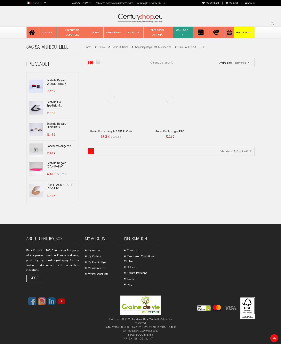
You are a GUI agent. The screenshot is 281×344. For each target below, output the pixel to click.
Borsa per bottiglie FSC (170, 131)
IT (151, 338)
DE (141, 338)
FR (125, 338)
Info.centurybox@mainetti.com (114, 2)
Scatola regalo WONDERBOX (56, 81)
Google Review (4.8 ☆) (152, 3)
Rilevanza (242, 62)
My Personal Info (98, 273)
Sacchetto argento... (60, 146)
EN (130, 338)
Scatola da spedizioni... (54, 103)
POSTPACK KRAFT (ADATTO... (59, 186)
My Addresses (96, 268)
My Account (95, 250)
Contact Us (134, 250)
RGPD (130, 278)
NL (146, 338)
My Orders (94, 256)
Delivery (132, 267)
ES (136, 338)
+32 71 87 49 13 (81, 2)
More (34, 278)
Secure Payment (137, 272)
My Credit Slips (97, 262)
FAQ (129, 284)
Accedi (250, 3)
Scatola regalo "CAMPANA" (56, 164)
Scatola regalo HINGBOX (56, 125)
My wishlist (210, 3)
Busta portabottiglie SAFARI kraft (111, 131)
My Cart (232, 3)
